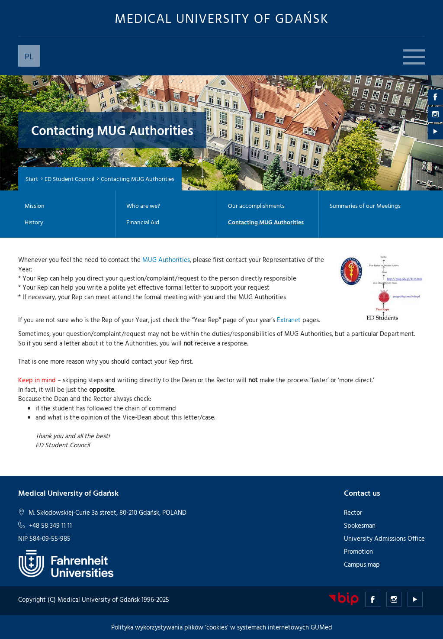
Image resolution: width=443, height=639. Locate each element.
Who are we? (143, 205)
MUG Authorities (166, 260)
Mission (35, 205)
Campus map (362, 564)
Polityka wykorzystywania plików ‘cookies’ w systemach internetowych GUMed (221, 627)
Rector (353, 512)
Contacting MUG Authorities (266, 222)
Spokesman (360, 525)
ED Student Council (69, 178)
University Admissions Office (384, 538)
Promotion (358, 551)
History (34, 222)
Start (32, 178)
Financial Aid (142, 222)
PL (29, 55)
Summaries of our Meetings (365, 205)
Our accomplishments (256, 205)
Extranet (289, 320)
